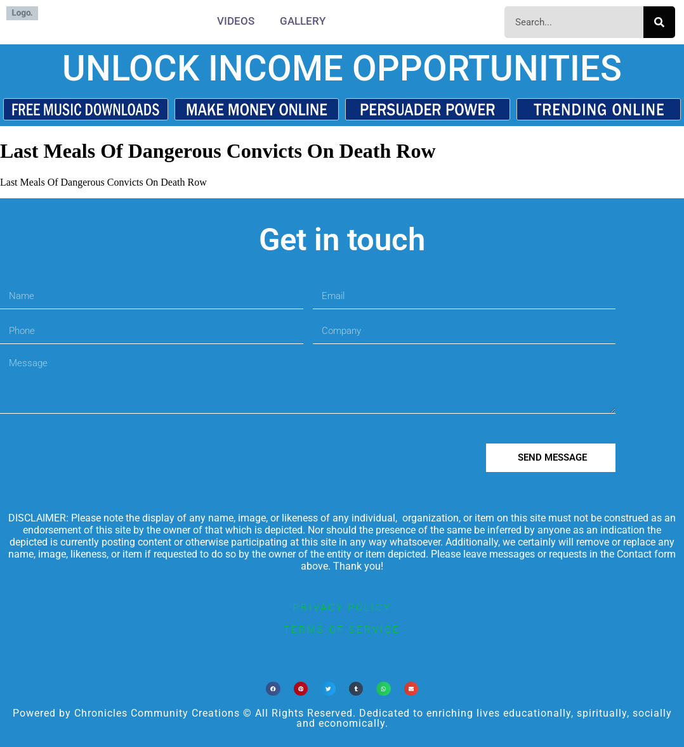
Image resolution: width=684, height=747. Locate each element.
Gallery (303, 21)
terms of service (342, 629)
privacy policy (342, 607)
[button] (273, 689)
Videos (235, 21)
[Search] (659, 22)
